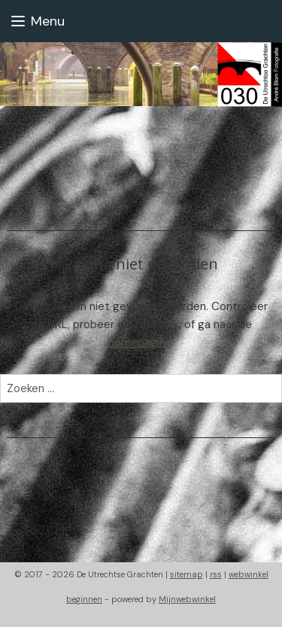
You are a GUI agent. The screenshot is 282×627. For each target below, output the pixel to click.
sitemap (186, 574)
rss (216, 574)
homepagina (139, 342)
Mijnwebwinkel (187, 599)
